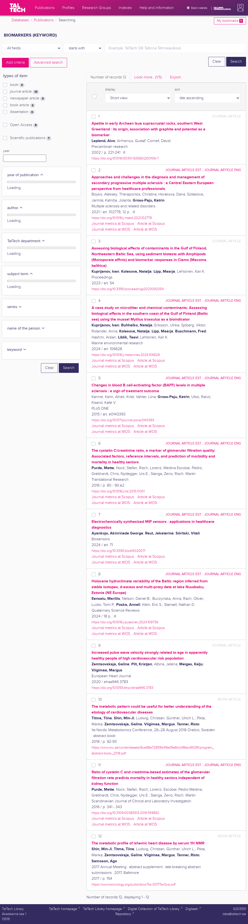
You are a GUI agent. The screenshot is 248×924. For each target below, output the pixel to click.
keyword (17, 349)
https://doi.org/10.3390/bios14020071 (118, 551)
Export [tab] (175, 77)
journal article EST (183, 170)
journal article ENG (222, 170)
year (6, 151)
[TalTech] (17, 7)
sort (177, 89)
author (15, 208)
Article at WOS (145, 229)
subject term (20, 274)
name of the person (26, 328)
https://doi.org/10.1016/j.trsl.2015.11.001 (118, 491)
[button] (239, 7)
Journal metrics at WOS (111, 229)
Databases (20, 20)
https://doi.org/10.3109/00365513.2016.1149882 (125, 813)
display (110, 89)
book (17, 85)
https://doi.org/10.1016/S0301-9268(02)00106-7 (125, 158)
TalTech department (26, 241)
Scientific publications (30, 138)
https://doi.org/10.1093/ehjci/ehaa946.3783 (122, 688)
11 (99, 765)
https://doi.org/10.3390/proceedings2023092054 (128, 289)
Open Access (24, 125)
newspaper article (27, 98)
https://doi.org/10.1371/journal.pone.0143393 (123, 420)
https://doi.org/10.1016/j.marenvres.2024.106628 (126, 355)
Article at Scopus (151, 223)
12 (100, 836)
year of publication (25, 175)
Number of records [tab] (108, 77)
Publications (44, 20)
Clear (216, 61)
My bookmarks (230, 21)
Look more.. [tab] (148, 77)
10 (100, 699)
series (14, 307)
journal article (24, 91)
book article (22, 105)
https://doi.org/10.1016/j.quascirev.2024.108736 (125, 622)
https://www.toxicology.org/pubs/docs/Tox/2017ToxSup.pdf (134, 884)
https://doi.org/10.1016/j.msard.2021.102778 (122, 218)
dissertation (22, 112)
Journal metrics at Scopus (113, 223)
